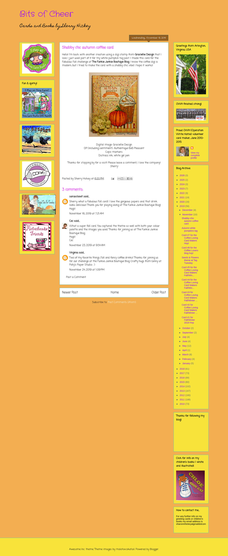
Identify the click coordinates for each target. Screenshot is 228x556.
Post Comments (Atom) (122, 302)
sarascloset (76, 197)
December (187, 210)
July (184, 337)
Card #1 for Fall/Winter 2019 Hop (188, 320)
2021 (182, 197)
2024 (182, 184)
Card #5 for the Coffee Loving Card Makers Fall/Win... (190, 271)
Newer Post (70, 292)
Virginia (73, 253)
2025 (182, 180)
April (184, 350)
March (185, 354)
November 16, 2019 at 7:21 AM (86, 214)
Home (115, 292)
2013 (182, 391)
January (186, 363)
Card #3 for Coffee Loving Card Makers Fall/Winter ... (190, 296)
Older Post (159, 292)
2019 (182, 206)
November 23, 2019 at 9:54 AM (87, 245)
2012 (182, 395)
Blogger (154, 549)
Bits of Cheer (46, 14)
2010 (182, 404)
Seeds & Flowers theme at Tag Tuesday (190, 260)
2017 (182, 373)
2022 (182, 193)
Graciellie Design (144, 55)
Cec (71, 221)
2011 (182, 399)
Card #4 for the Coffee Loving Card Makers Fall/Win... (190, 283)
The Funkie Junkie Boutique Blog (110, 62)
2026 (182, 175)
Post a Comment (76, 277)
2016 (182, 377)
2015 (182, 382)
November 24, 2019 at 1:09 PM (87, 270)
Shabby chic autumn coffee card (190, 221)
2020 (182, 202)
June (185, 341)
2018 (182, 369)
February (187, 359)
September (188, 332)
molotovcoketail (125, 549)
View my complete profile (195, 155)
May (184, 346)
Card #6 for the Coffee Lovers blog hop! (190, 250)
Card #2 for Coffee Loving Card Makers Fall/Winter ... (190, 309)
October (186, 328)
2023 (182, 188)
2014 (182, 386)
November (187, 214)
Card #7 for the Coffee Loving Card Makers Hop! (190, 239)
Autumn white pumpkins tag (189, 229)
